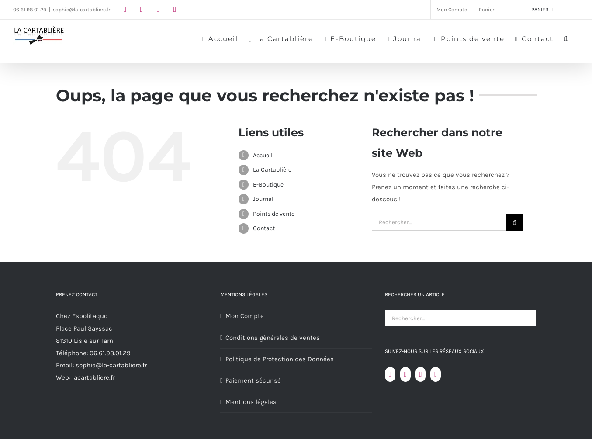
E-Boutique (268, 184)
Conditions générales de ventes (272, 338)
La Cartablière (272, 169)
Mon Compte (244, 316)
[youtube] (158, 9)
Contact (264, 228)
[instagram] (141, 9)
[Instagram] (420, 374)
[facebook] (125, 9)
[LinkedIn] (435, 374)
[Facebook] (390, 374)
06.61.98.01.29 (110, 353)
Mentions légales (251, 402)
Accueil (263, 155)
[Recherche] (514, 222)
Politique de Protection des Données (279, 359)
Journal (263, 199)
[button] (566, 38)
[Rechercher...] (439, 222)
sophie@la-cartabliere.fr (81, 10)
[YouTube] (405, 374)
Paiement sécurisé (253, 380)
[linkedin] (175, 9)
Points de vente (273, 214)
